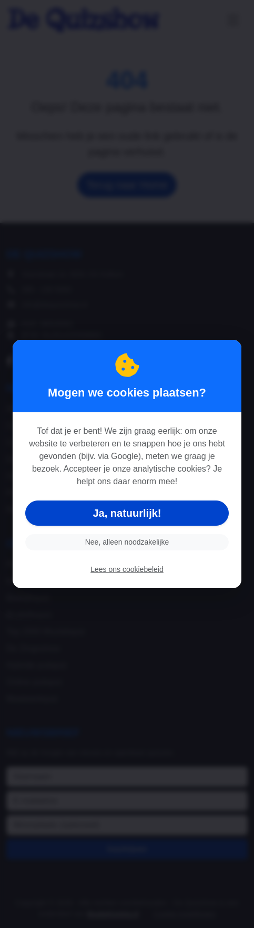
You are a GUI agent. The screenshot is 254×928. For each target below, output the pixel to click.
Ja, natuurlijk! (127, 513)
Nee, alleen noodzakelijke (127, 542)
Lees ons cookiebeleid (127, 569)
